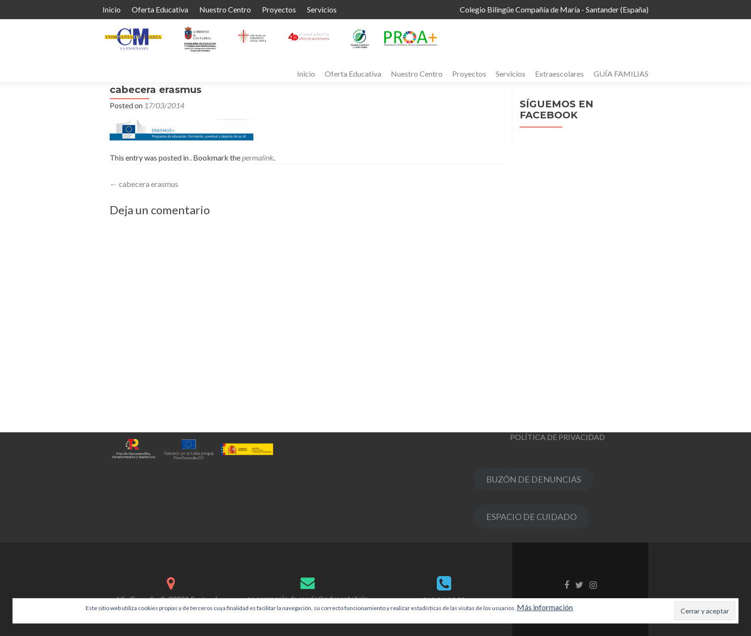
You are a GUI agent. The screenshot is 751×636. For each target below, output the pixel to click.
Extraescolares (559, 73)
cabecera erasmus (144, 183)
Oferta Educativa (160, 9)
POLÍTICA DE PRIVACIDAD (557, 436)
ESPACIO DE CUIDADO (531, 516)
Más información (545, 607)
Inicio (111, 9)
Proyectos (279, 9)
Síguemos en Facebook (556, 109)
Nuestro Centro (225, 9)
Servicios (322, 9)
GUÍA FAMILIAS (621, 73)
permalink (257, 157)
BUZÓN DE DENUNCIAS (533, 479)
